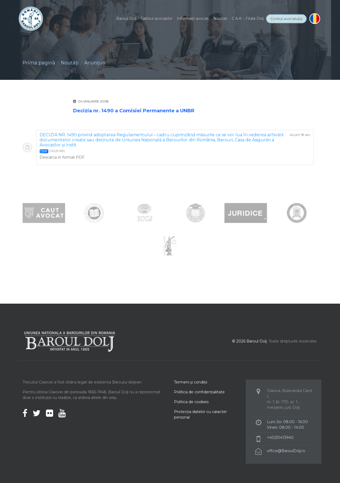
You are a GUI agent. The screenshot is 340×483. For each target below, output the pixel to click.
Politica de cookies (191, 401)
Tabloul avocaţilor (157, 18)
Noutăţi (221, 18)
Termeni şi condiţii (190, 382)
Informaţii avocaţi (193, 18)
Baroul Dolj (126, 18)
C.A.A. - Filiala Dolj (248, 18)
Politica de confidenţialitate (199, 392)
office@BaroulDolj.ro (286, 450)
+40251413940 (280, 437)
